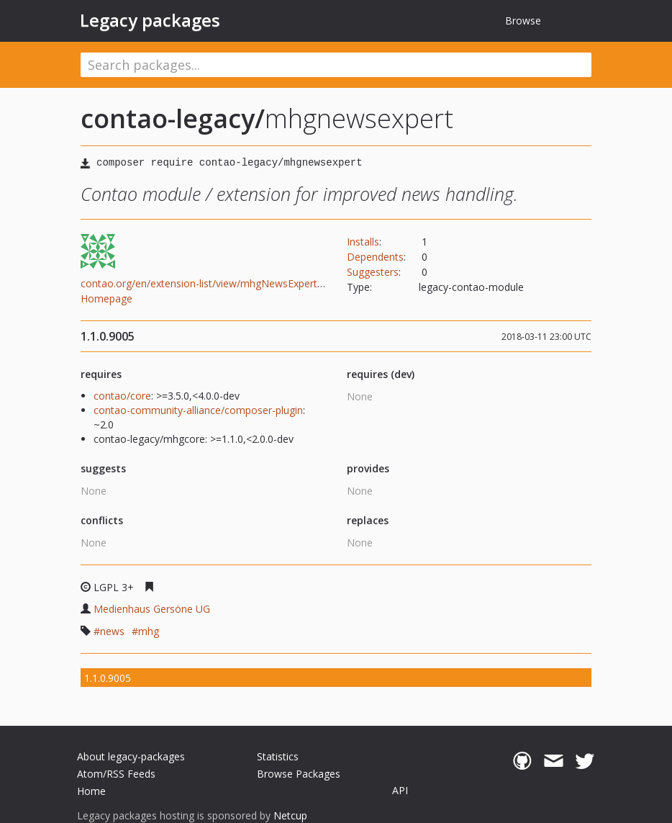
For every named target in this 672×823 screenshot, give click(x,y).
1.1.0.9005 (107, 678)
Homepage (106, 298)
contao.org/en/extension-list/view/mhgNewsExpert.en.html (217, 283)
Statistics (278, 756)
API (400, 790)
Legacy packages (150, 20)
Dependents (375, 257)
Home (91, 791)
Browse (523, 20)
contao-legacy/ (173, 118)
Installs (363, 241)
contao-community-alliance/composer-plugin (198, 410)
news (112, 631)
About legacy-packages (131, 756)
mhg (148, 631)
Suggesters (373, 272)
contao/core (122, 395)
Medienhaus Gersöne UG (152, 609)
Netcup (290, 815)
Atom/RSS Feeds (116, 774)
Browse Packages (298, 774)
